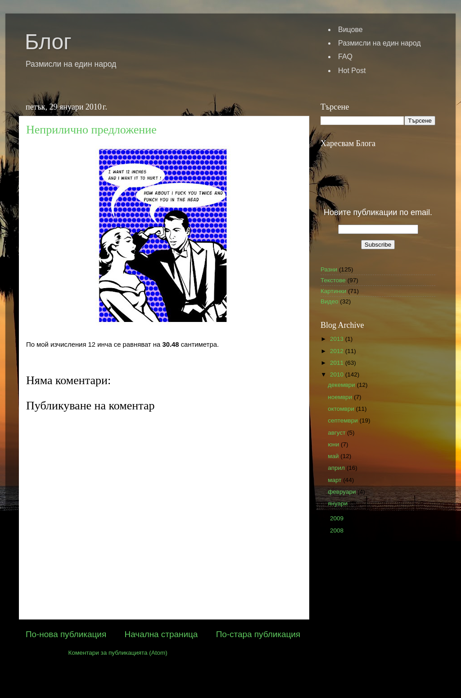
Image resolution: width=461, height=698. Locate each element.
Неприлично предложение (91, 129)
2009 (337, 518)
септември (343, 420)
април (337, 467)
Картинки (333, 291)
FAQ (345, 56)
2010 (337, 374)
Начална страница (161, 634)
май (334, 456)
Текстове (333, 280)
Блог (48, 42)
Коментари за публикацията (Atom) (117, 652)
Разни (329, 269)
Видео (329, 301)
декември (342, 384)
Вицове (350, 29)
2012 (337, 351)
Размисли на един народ (379, 43)
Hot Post (352, 70)
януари (338, 503)
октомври (342, 408)
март (335, 480)
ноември (341, 397)
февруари (342, 491)
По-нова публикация (66, 634)
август (337, 432)
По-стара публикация (258, 634)
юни (334, 444)
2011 (337, 362)
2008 (337, 530)
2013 (337, 338)
